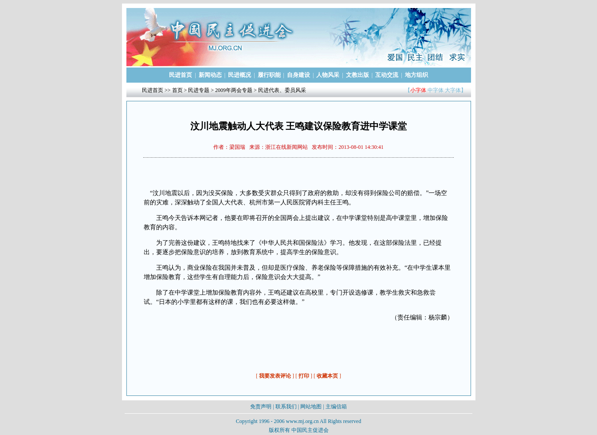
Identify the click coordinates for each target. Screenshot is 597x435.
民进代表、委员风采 (282, 90)
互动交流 (386, 75)
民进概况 (239, 75)
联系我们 (286, 406)
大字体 (453, 90)
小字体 (418, 90)
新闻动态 (210, 75)
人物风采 (327, 75)
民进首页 (180, 75)
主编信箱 (336, 406)
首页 (177, 90)
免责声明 (260, 406)
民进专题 (198, 90)
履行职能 (269, 75)
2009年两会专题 (233, 90)
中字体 (436, 90)
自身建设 (298, 75)
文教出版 (357, 75)
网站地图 (311, 406)
